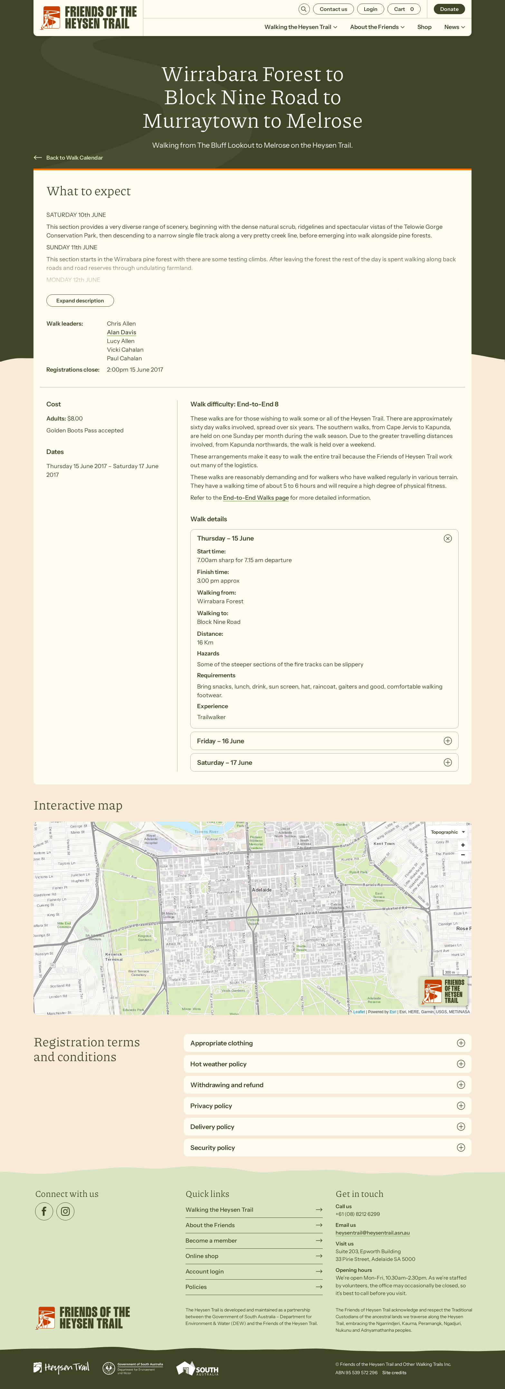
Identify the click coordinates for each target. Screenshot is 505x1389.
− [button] (463, 855)
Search (304, 9)
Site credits (394, 1372)
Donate (449, 9)
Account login (205, 1271)
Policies (196, 1287)
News (454, 27)
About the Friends (377, 27)
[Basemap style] (447, 832)
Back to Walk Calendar (74, 157)
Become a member (211, 1240)
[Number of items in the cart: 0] (404, 9)
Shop (424, 27)
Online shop (202, 1256)
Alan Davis (121, 332)
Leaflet (359, 1012)
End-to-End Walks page (256, 497)
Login (370, 9)
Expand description (80, 300)
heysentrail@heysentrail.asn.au (373, 1232)
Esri (393, 1012)
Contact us (333, 9)
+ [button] (463, 846)
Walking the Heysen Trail (300, 27)
